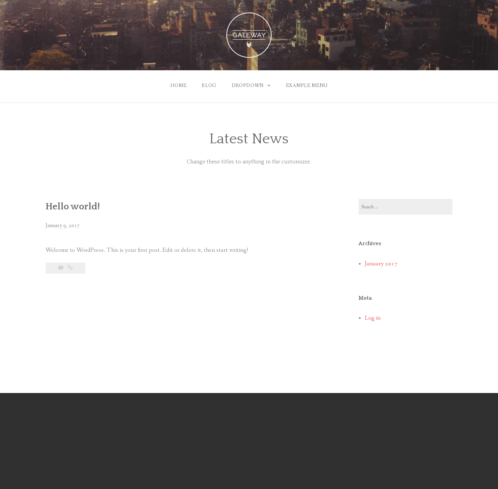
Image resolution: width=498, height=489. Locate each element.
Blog (209, 85)
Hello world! (73, 206)
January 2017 (381, 264)
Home (178, 85)
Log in (372, 318)
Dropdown (248, 85)
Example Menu (307, 85)
